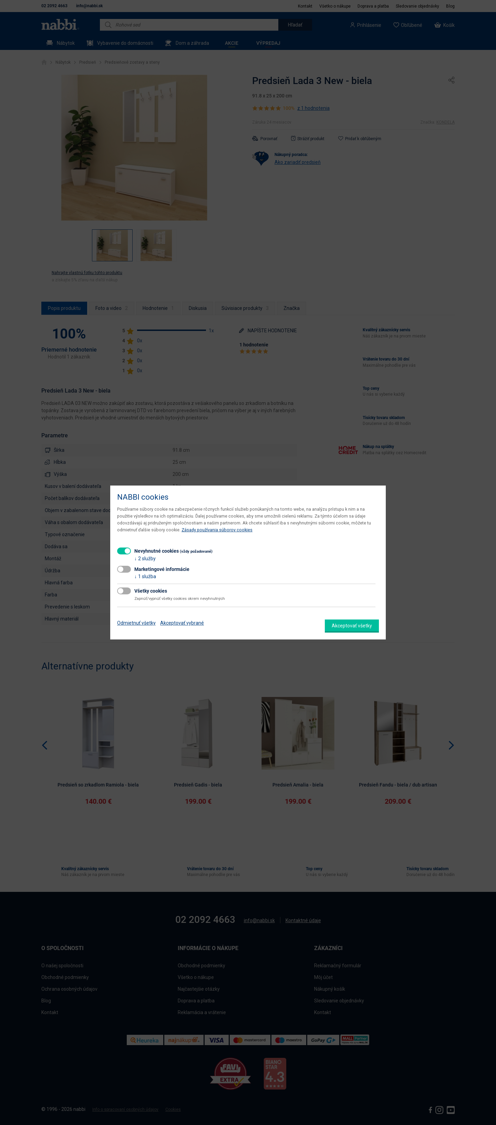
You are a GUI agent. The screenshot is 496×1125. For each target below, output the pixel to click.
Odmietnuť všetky (136, 623)
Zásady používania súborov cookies (217, 529)
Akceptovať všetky (352, 625)
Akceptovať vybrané (182, 623)
